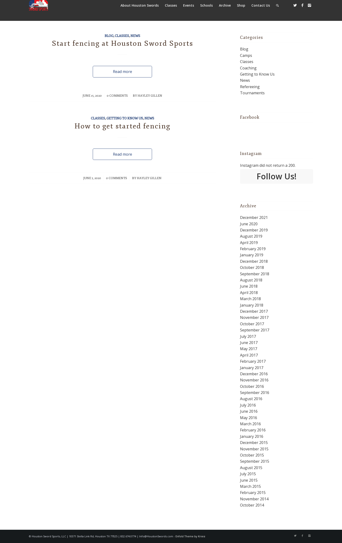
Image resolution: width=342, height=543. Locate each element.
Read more (122, 71)
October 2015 (252, 455)
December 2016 (254, 373)
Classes (122, 36)
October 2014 (252, 505)
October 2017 (252, 323)
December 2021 (254, 217)
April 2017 (249, 355)
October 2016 (252, 386)
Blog (109, 36)
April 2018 (249, 292)
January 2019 (251, 255)
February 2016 (253, 430)
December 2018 (254, 261)
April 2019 (249, 242)
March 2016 (250, 423)
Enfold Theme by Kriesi (190, 536)
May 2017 (248, 348)
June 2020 (249, 223)
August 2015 (251, 467)
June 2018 (249, 286)
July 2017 (248, 336)
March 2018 (250, 298)
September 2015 (254, 461)
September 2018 (254, 273)
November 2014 (254, 499)
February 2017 (253, 361)
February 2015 (253, 492)
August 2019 (251, 236)
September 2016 (254, 392)
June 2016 (249, 411)
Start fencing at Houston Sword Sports (122, 43)
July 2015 (248, 473)
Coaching (248, 68)
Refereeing (250, 86)
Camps (246, 55)
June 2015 (249, 480)
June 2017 (249, 342)
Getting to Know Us (124, 118)
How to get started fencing (122, 126)
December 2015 (254, 442)
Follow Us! (276, 176)
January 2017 (251, 367)
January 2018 (251, 305)
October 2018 (252, 267)
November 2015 (254, 449)
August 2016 (251, 398)
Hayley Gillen (150, 96)
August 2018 (251, 280)
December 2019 (254, 230)
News (135, 36)
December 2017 (254, 311)
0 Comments (117, 96)
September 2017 (254, 330)
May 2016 (248, 417)
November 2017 (254, 317)
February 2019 (253, 248)
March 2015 (250, 486)
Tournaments (252, 92)
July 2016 (248, 405)
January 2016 (251, 436)
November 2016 (254, 380)
